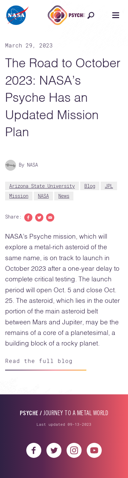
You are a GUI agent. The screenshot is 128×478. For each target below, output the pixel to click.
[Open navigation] (115, 15)
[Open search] (90, 15)
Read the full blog (39, 360)
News (63, 196)
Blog (89, 186)
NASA (43, 196)
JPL (109, 186)
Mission (18, 196)
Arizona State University (42, 186)
